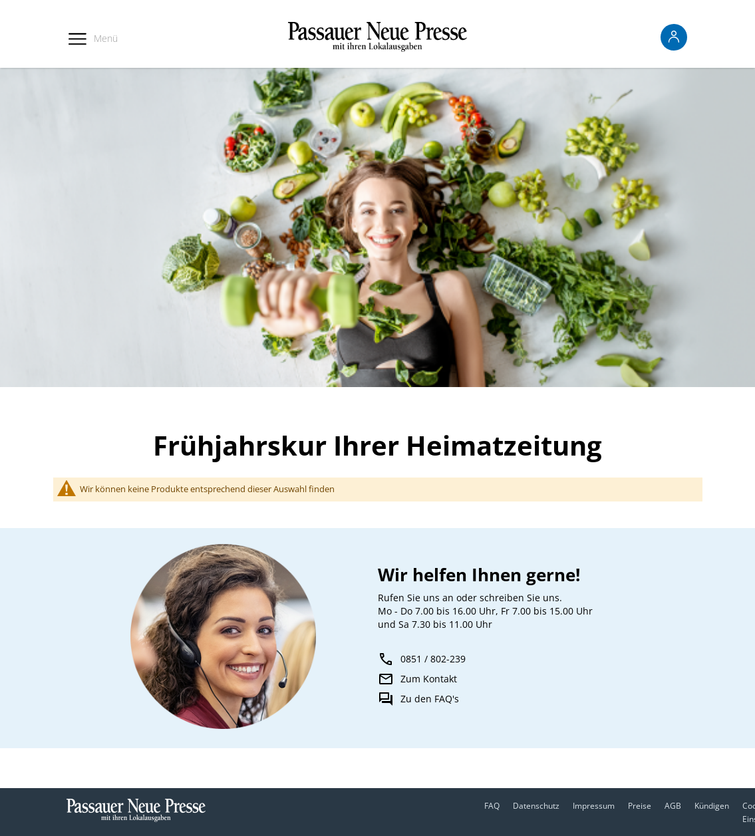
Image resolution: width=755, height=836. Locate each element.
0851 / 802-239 (433, 658)
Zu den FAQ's (429, 698)
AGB (673, 805)
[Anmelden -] (674, 37)
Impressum (594, 805)
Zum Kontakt (428, 678)
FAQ (492, 805)
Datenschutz (536, 805)
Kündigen (711, 805)
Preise (639, 805)
